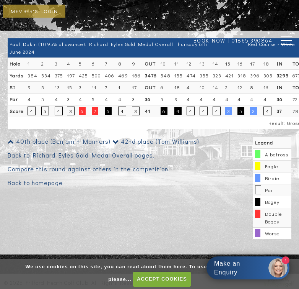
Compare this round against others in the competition (88, 169)
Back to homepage (35, 183)
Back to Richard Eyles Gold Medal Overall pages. (81, 155)
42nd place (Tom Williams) (155, 141)
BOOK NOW (209, 40)
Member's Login (34, 11)
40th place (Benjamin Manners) (59, 141)
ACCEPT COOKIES (162, 279)
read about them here (156, 266)
